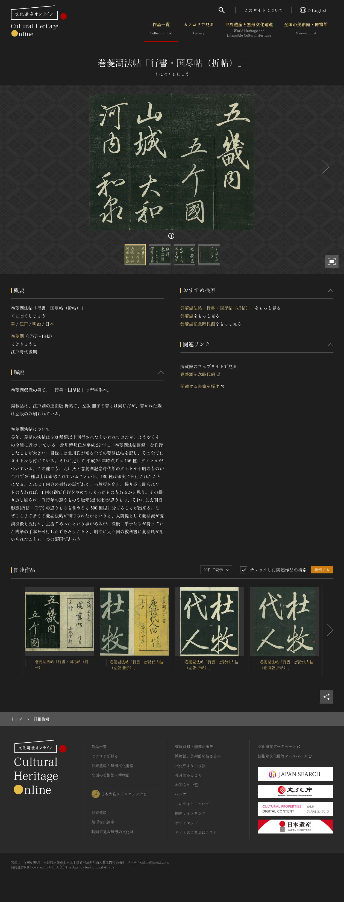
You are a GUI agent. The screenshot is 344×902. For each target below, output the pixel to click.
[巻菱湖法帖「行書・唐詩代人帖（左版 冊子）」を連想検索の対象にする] (103, 662)
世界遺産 (99, 812)
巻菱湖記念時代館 (197, 323)
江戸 (23, 323)
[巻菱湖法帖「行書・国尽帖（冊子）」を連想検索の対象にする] (28, 662)
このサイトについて (263, 10)
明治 (36, 323)
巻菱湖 (17, 336)
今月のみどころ (188, 775)
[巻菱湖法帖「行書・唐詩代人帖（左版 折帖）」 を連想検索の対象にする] (178, 662)
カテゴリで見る (198, 29)
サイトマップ (186, 823)
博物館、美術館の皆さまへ (198, 756)
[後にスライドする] (325, 167)
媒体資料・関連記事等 (194, 746)
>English (314, 10)
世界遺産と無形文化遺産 (249, 29)
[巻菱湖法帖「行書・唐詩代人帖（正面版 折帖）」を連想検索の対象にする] (253, 662)
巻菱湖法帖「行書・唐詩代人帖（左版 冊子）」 (136, 664)
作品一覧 (161, 29)
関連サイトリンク (190, 813)
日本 (49, 323)
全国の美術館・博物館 (306, 29)
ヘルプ (181, 794)
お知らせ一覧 (186, 784)
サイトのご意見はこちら (196, 832)
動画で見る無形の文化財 (113, 831)
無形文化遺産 (103, 822)
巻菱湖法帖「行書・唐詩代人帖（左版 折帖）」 (211, 664)
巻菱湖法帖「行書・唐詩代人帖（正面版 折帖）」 (286, 664)
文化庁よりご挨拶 (190, 765)
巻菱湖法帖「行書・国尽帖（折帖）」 (217, 308)
